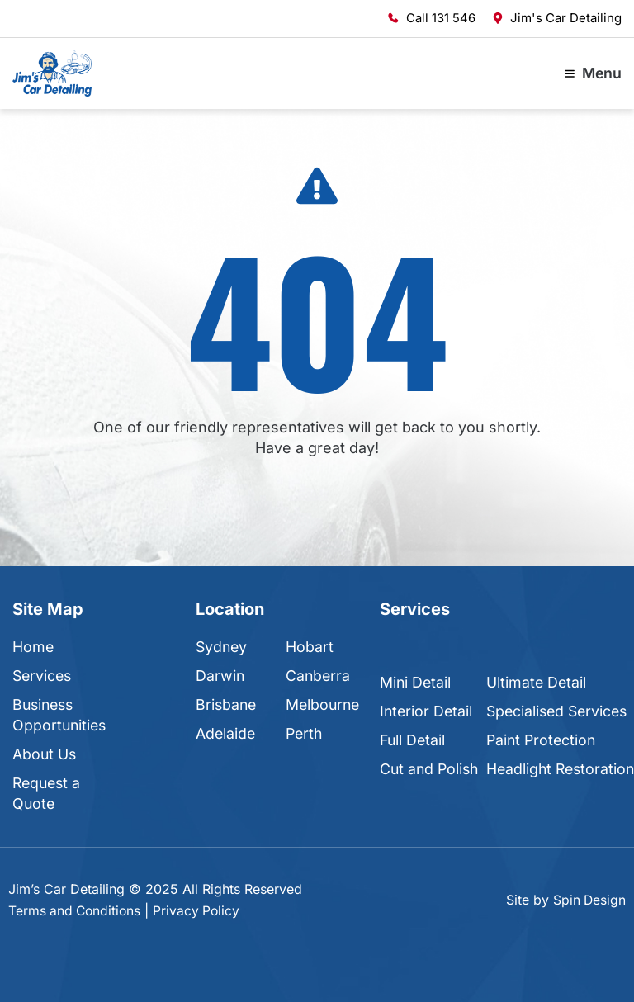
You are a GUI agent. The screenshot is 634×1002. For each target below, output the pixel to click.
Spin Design (588, 899)
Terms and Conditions (76, 910)
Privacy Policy (201, 910)
